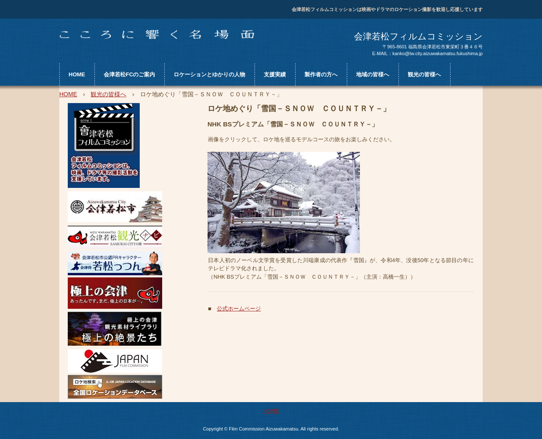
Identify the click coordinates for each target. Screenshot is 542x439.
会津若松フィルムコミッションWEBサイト (156, 34)
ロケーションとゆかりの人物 (209, 74)
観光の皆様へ (424, 74)
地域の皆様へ (372, 74)
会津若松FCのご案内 (129, 74)
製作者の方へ (320, 74)
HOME (77, 74)
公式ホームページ (239, 308)
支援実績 (275, 74)
